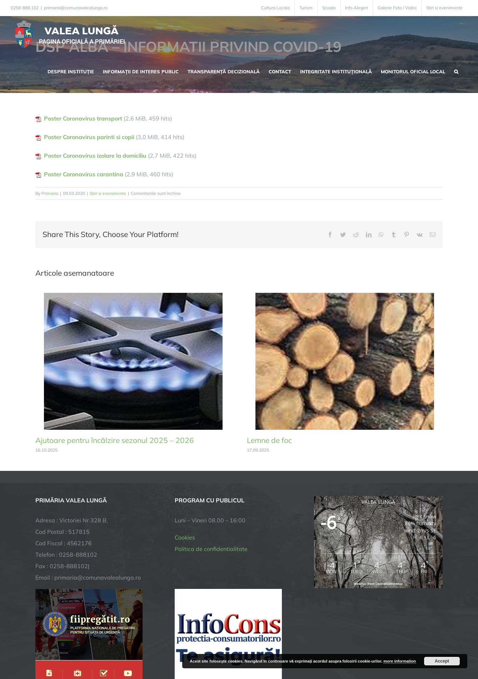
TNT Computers (113, 648)
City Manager (147, 648)
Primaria (49, 193)
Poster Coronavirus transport (83, 118)
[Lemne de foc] (344, 296)
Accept (442, 661)
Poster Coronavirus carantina (83, 174)
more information (399, 661)
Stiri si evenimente (108, 193)
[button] (456, 71)
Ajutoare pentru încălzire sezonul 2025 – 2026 (114, 440)
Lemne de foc (269, 440)
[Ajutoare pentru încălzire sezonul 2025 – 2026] (133, 296)
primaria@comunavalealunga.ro (76, 7)
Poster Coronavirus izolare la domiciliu (95, 155)
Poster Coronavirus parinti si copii (89, 137)
